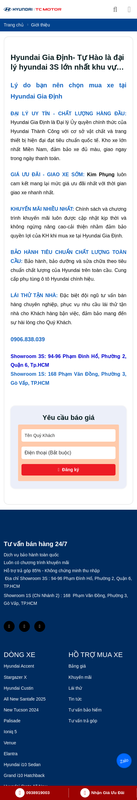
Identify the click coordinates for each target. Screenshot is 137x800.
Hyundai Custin (18, 688)
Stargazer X (15, 677)
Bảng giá (77, 666)
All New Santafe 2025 (25, 699)
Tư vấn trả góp (82, 720)
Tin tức (75, 699)
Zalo (124, 761)
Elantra (10, 753)
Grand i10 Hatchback (24, 775)
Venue (10, 742)
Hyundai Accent (19, 666)
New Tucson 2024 (21, 709)
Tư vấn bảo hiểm (85, 709)
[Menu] (129, 9)
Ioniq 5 (10, 731)
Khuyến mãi (80, 677)
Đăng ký (68, 469)
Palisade (12, 720)
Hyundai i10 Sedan (22, 764)
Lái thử (75, 688)
